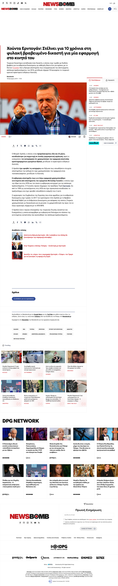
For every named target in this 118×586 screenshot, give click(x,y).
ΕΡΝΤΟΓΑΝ (41, 329)
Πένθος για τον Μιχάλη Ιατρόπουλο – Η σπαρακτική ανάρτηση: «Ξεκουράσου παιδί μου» (11, 483)
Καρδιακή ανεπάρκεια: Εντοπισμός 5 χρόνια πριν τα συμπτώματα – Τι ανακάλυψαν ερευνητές (102, 119)
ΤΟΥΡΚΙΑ (32, 329)
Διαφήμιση (99, 537)
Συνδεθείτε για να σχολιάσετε (24, 299)
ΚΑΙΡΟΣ (81, 9)
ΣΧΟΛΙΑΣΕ (72, 137)
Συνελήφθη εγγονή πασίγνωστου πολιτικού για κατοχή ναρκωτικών (32, 368)
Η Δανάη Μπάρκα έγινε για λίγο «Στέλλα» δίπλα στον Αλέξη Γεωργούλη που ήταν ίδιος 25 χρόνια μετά (106, 484)
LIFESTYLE (74, 9)
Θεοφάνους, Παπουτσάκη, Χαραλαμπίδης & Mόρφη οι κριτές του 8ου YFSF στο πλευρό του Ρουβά (35, 448)
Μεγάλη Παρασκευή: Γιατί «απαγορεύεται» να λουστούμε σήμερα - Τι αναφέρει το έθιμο (75, 398)
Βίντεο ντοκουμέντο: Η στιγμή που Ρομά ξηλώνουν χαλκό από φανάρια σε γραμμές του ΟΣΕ (32, 398)
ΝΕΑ (24, 329)
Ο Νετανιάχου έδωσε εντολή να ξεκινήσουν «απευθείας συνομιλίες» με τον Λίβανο (11, 447)
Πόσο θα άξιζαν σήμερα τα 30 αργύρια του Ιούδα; (75, 367)
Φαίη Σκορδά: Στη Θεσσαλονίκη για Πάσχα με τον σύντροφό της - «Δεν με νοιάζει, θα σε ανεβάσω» (58, 448)
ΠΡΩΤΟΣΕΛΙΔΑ (89, 9)
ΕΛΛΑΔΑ (31, 9)
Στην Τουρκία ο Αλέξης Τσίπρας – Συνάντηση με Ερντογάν (45, 246)
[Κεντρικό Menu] (115, 9)
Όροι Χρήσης (27, 537)
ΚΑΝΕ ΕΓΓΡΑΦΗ (88, 529)
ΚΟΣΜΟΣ (58, 9)
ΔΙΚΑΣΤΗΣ (69, 329)
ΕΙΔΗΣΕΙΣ (16, 329)
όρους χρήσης (93, 519)
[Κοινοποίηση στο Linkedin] (32, 146)
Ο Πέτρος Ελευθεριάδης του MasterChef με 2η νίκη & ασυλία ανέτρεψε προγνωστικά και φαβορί (106, 447)
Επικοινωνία (90, 537)
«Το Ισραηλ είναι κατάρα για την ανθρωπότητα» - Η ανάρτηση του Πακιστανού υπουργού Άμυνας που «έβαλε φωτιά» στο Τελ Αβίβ (101, 90)
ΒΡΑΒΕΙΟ (25, 334)
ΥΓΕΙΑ (52, 9)
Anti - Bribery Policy (79, 537)
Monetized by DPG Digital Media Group (64, 564)
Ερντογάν (66, 186)
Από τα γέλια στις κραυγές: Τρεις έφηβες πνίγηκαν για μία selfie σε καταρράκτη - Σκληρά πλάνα (53, 368)
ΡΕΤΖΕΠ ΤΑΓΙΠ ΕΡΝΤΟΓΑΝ (55, 329)
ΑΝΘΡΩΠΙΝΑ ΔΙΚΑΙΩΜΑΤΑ (38, 334)
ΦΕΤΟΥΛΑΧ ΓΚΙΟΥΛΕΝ (19, 338)
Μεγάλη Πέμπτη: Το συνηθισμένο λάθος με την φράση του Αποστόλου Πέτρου (81, 483)
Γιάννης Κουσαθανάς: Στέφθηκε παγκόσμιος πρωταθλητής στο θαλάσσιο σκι (10, 398)
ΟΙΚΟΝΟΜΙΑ (46, 9)
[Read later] (84, 137)
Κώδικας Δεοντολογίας (53, 537)
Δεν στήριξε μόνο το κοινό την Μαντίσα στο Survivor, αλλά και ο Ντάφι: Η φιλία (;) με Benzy (59, 483)
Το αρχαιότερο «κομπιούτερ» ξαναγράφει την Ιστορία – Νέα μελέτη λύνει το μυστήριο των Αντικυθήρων (102, 129)
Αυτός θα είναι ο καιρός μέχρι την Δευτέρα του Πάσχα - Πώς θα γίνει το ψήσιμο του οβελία (81, 447)
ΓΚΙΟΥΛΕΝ (69, 334)
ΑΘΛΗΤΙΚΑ (66, 9)
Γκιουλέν (15, 68)
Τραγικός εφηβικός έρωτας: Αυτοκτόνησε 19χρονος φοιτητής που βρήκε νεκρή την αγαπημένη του (101, 101)
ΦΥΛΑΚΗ (16, 334)
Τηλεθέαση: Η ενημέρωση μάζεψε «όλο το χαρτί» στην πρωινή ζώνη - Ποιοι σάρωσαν (101, 138)
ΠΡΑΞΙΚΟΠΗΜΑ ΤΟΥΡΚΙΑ (56, 334)
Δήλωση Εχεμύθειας (39, 537)
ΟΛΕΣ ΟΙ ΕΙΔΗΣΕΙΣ (22, 9)
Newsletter (25, 320)
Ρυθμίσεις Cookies (66, 537)
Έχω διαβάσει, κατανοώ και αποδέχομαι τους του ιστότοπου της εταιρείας (88, 519)
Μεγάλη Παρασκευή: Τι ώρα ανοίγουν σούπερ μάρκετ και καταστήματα (10, 368)
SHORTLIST (98, 9)
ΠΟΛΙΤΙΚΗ (38, 9)
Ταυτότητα (19, 537)
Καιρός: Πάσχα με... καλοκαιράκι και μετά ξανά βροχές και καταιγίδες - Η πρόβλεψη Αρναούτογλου (53, 398)
